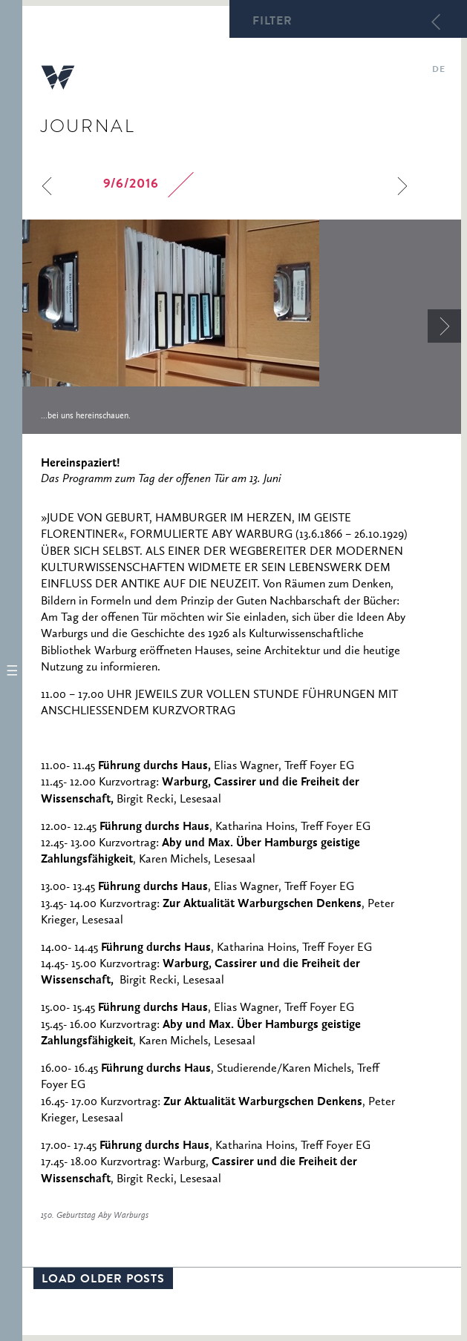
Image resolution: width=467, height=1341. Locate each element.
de (438, 70)
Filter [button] (272, 22)
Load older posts (103, 1280)
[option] (241, 327)
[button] (11, 670)
